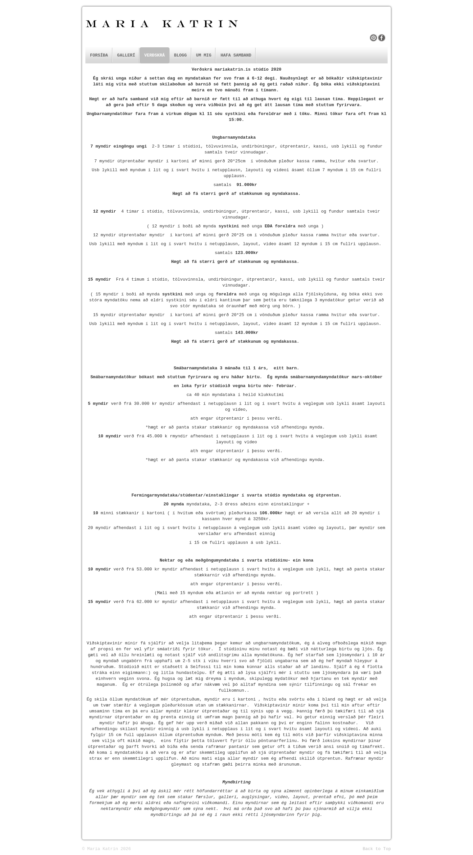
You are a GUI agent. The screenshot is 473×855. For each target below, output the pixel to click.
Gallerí (126, 55)
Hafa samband (235, 55)
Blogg (180, 55)
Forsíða (99, 55)
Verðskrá (154, 55)
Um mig (204, 55)
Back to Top (377, 848)
